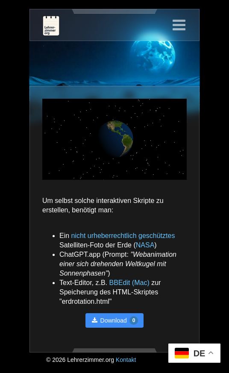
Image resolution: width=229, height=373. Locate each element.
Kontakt (126, 359)
